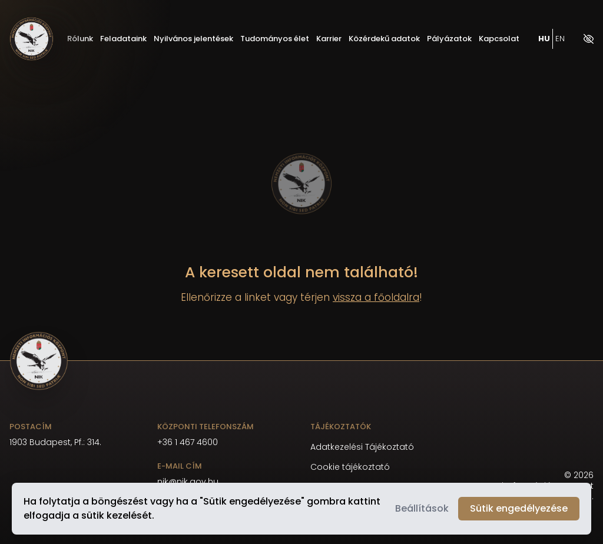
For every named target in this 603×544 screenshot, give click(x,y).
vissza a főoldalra (376, 297)
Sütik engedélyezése (519, 508)
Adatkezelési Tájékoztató (362, 447)
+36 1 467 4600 (187, 442)
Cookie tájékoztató (350, 467)
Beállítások (422, 508)
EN (560, 39)
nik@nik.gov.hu (187, 481)
